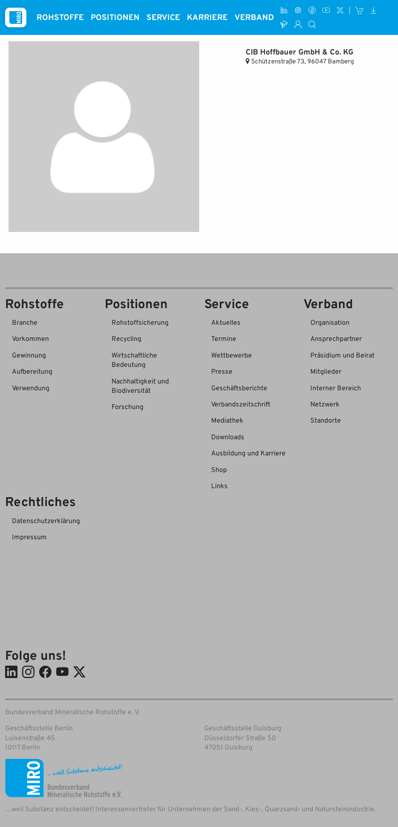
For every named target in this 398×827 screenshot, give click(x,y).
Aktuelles (226, 322)
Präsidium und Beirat (342, 355)
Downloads (227, 437)
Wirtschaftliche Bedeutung (134, 359)
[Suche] (312, 24)
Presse (221, 371)
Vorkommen (30, 338)
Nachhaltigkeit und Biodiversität (140, 385)
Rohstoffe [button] (60, 17)
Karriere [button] (207, 17)
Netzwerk (325, 404)
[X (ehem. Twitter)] (340, 10)
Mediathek (227, 420)
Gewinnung (29, 355)
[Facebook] (312, 10)
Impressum (29, 537)
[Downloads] (374, 10)
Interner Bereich (335, 388)
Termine (223, 338)
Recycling (126, 338)
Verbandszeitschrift (240, 404)
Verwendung (30, 388)
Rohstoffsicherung (140, 322)
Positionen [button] (115, 17)
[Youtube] (326, 10)
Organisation (329, 322)
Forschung (127, 406)
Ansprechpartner (336, 338)
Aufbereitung (32, 371)
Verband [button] (254, 17)
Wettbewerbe (231, 355)
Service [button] (163, 17)
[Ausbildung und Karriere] (284, 24)
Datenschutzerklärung (46, 520)
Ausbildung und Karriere (248, 453)
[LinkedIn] (284, 10)
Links (219, 486)
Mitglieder (325, 371)
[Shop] (360, 10)
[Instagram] (298, 10)
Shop (219, 469)
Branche (24, 322)
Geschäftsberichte (239, 388)
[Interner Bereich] (298, 24)
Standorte (325, 420)
